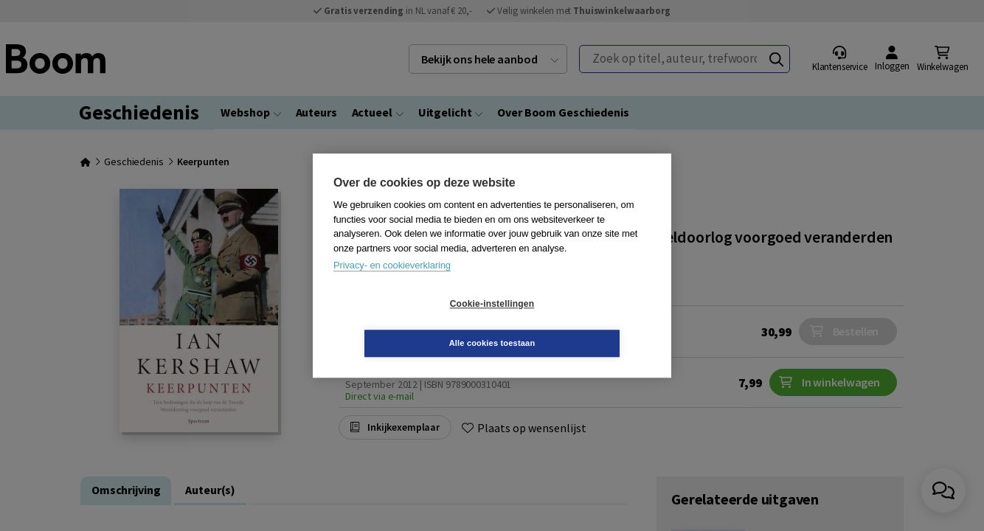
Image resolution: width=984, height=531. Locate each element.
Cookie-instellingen (404, 324)
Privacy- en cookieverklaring (392, 285)
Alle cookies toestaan (580, 323)
